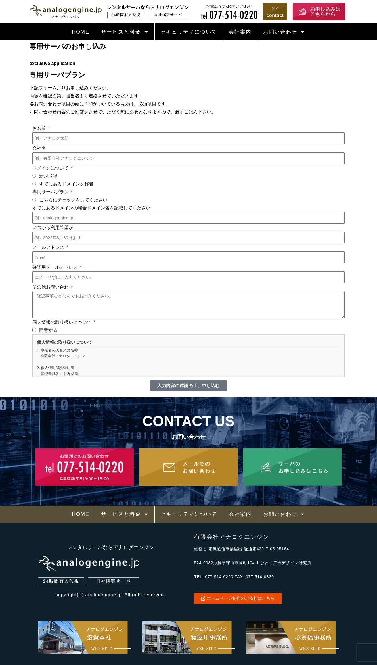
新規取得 (48, 176)
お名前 (39, 128)
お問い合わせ (284, 31)
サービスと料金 (125, 31)
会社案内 (240, 32)
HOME (80, 32)
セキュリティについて (188, 32)
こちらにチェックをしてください (73, 199)
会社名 (39, 148)
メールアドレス (48, 247)
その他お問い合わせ (52, 287)
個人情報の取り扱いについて (62, 322)
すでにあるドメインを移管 (66, 184)
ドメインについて (51, 168)
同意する (48, 330)
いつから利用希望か (52, 227)
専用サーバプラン (51, 191)
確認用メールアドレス (55, 267)
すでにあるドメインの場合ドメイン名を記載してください (91, 207)
